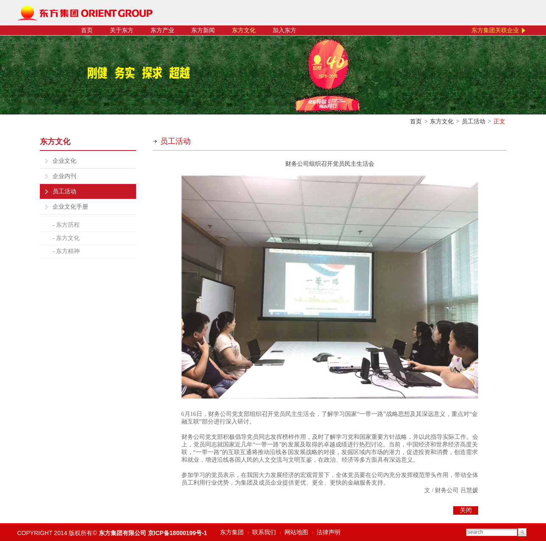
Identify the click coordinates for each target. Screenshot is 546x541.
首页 (87, 30)
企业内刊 (64, 176)
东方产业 (162, 30)
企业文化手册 (70, 207)
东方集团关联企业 (495, 30)
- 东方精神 (66, 251)
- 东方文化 (66, 238)
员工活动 (473, 121)
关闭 (466, 510)
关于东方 (122, 30)
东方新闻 (203, 30)
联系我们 (264, 532)
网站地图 (296, 532)
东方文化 (244, 30)
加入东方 (284, 30)
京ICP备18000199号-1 (177, 533)
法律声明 (328, 532)
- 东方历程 (66, 225)
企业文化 (64, 161)
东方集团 (232, 532)
